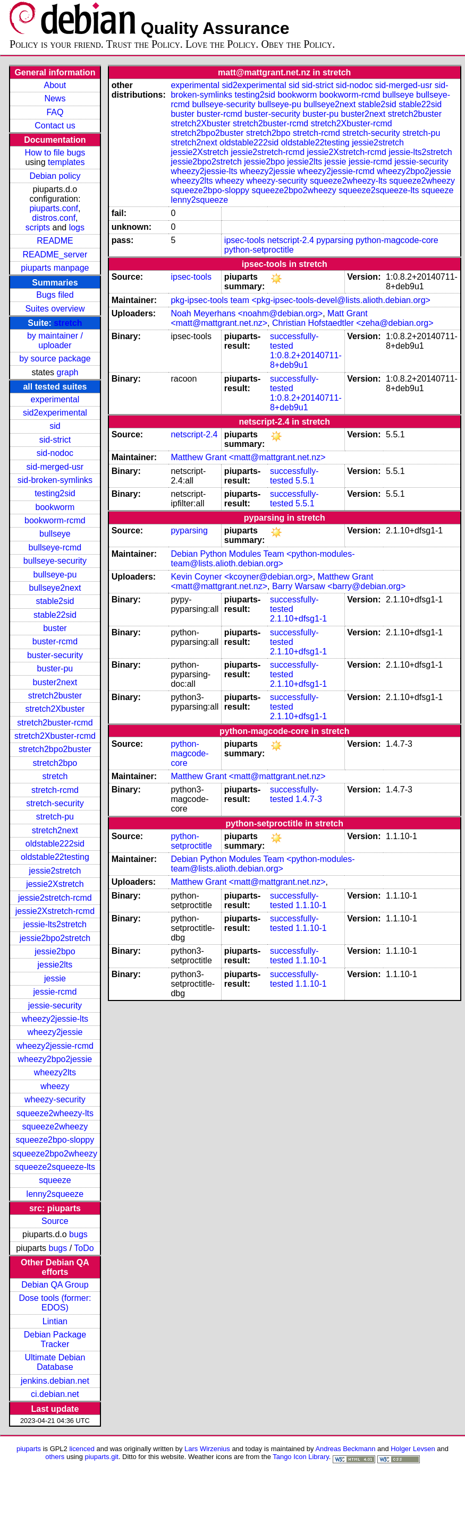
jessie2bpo (55, 951)
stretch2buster (55, 695)
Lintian (55, 1321)
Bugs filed (54, 294)
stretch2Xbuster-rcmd (55, 735)
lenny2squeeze (55, 1193)
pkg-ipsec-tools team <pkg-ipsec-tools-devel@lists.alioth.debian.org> (300, 300)
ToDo (84, 1248)
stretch (68, 322)
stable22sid (55, 614)
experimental (55, 399)
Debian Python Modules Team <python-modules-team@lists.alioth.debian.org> (262, 558)
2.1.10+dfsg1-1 (298, 618)
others (54, 1457)
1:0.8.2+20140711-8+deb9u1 (306, 360)
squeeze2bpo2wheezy (55, 1153)
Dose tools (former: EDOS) (55, 1302)
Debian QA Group (54, 1284)
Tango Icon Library (301, 1457)
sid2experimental (55, 412)
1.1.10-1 (311, 905)
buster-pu (55, 668)
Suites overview (54, 308)
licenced (82, 1449)
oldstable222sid (55, 843)
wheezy (54, 1086)
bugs (78, 1234)
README (55, 240)
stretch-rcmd (55, 790)
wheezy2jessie (54, 1032)
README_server (55, 254)
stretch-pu (55, 816)
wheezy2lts (55, 1072)
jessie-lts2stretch (55, 924)
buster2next (55, 682)
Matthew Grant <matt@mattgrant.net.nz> (248, 457)
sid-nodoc (55, 453)
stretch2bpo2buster (55, 749)
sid (54, 425)
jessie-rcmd (55, 991)
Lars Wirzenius (207, 1449)
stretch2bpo (55, 762)
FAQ (54, 112)
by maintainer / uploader (55, 340)
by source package (54, 358)
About (55, 85)
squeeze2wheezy (55, 1126)
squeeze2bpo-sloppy (55, 1139)
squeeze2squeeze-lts (55, 1166)
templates (66, 162)
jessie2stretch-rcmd (55, 897)
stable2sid (55, 601)
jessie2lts (55, 964)
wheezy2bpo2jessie (55, 1059)
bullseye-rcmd (55, 547)
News (54, 98)
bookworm (55, 507)
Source (55, 1221)
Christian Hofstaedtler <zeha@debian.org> (353, 322)
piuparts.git (102, 1457)
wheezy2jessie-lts (55, 1018)
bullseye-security (55, 560)
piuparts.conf (53, 208)
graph (68, 372)
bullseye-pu (55, 574)
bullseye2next (55, 587)
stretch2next (55, 830)
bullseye (55, 533)
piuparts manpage (55, 267)
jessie (55, 978)
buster (54, 628)
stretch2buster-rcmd (54, 722)
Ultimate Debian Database (55, 1362)
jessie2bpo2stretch (55, 938)
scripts (38, 227)
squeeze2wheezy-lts (55, 1113)
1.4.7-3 (308, 799)
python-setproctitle (259, 249)
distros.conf (53, 217)
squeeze (55, 1180)
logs (76, 227)
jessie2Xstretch (55, 883)
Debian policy (54, 175)
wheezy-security (55, 1099)
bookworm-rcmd (55, 520)
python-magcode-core (397, 240)
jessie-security (55, 1005)
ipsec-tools (244, 240)
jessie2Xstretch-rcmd (55, 911)
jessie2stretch (55, 870)
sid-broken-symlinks (55, 480)
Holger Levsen (413, 1449)
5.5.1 (305, 480)
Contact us (55, 125)
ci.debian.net (55, 1394)
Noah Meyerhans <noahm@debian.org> (247, 313)
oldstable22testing (55, 856)
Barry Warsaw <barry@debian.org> (338, 586)
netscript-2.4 (290, 240)
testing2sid (55, 493)
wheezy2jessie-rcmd (55, 1045)
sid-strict (55, 439)
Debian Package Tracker (55, 1339)
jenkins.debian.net (55, 1380)
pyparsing (334, 240)
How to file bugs (54, 152)
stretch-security (54, 803)
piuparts (28, 1449)
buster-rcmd (55, 641)
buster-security (55, 655)
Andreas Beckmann (345, 1449)
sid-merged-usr (55, 466)
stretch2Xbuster (54, 708)
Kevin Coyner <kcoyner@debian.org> (241, 576)
